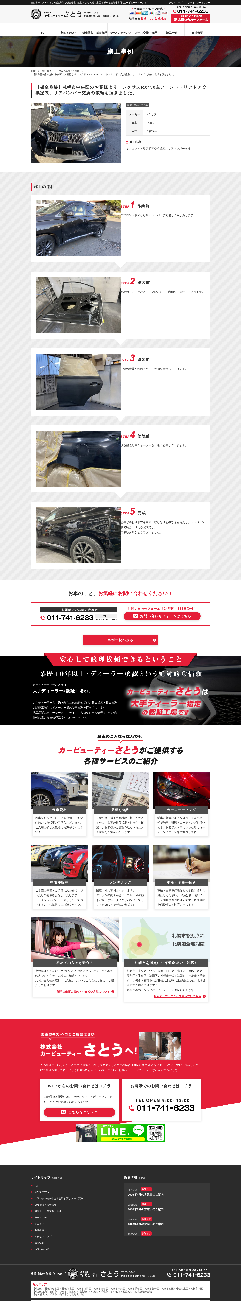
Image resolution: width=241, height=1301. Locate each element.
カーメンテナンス (120, 32)
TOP (44, 32)
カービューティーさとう (114, 1297)
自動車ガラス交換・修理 (48, 1188)
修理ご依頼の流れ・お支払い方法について (83, 968)
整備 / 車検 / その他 (137, 105)
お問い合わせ (42, 1226)
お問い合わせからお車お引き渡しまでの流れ (59, 1175)
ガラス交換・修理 (146, 32)
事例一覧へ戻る (121, 617)
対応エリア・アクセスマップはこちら (177, 973)
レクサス (151, 114)
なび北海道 (39, 1284)
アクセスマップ (174, 2)
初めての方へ (69, 32)
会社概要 (197, 32)
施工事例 (171, 32)
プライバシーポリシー (199, 2)
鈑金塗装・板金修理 (94, 32)
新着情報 (39, 1219)
